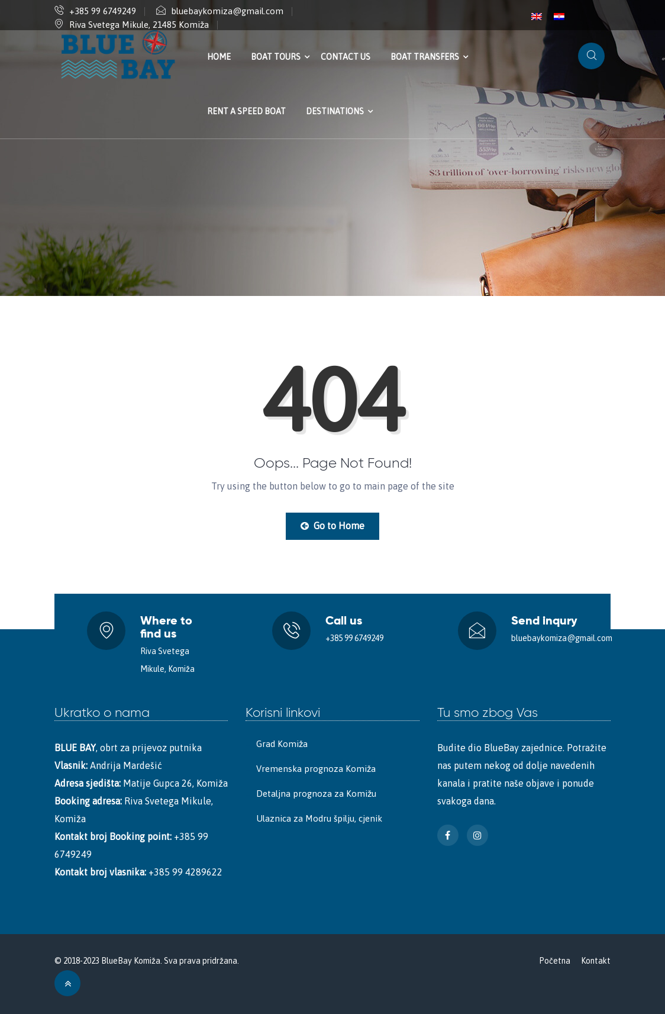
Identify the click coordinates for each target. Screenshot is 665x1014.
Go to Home (332, 525)
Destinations (335, 111)
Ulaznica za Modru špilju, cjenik (319, 818)
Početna (554, 960)
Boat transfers (424, 57)
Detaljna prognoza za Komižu (316, 793)
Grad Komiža (282, 744)
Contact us (345, 57)
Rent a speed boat (246, 111)
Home (219, 57)
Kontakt (596, 960)
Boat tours (276, 57)
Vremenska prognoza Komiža (316, 769)
